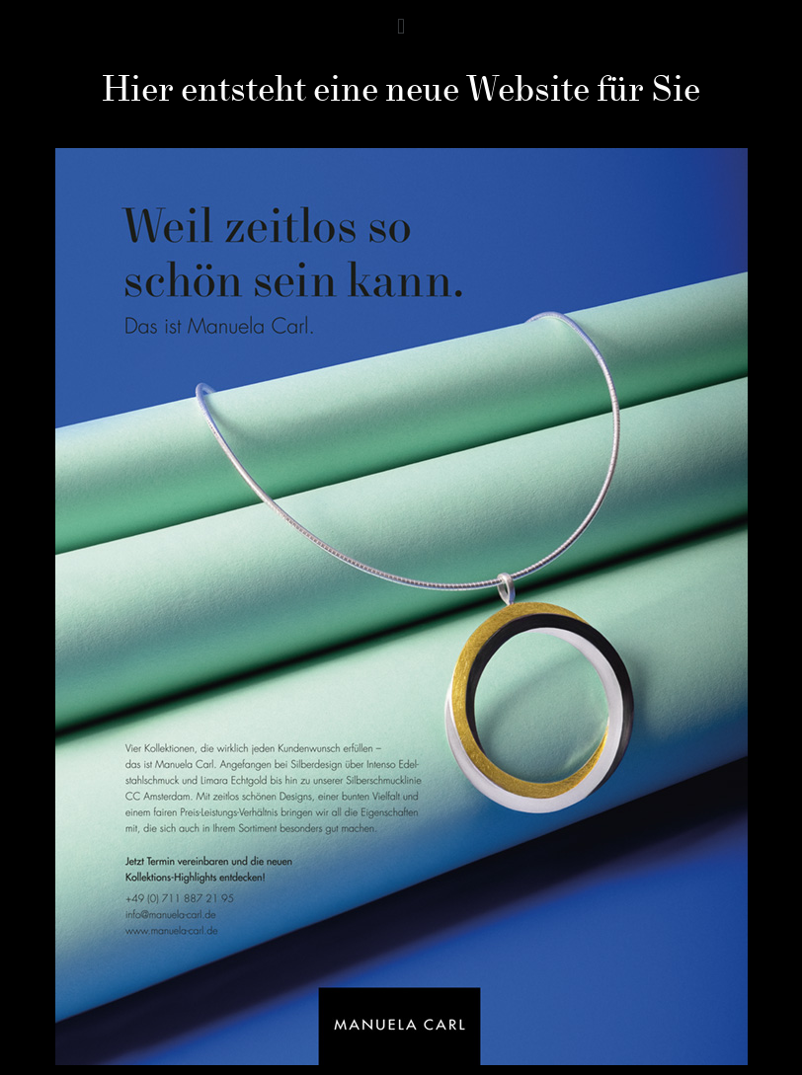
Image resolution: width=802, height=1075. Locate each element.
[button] (400, 26)
